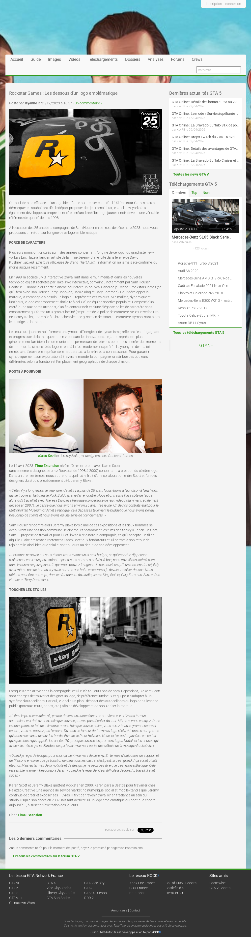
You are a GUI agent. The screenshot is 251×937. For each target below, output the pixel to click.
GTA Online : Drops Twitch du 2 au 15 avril (203, 137)
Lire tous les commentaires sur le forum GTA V (46, 856)
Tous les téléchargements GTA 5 (198, 332)
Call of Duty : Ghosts (181, 883)
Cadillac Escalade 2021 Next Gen (203, 286)
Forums (177, 59)
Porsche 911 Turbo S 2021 (198, 263)
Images (54, 59)
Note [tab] (206, 193)
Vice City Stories (59, 888)
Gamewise (217, 883)
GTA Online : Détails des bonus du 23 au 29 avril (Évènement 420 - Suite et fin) (205, 102)
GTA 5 (13, 893)
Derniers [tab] (179, 192)
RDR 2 (89, 898)
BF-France (137, 893)
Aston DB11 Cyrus (192, 323)
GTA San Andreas (60, 898)
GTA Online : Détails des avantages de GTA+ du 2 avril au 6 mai (205, 149)
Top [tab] (194, 193)
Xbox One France (142, 883)
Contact (135, 910)
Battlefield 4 (175, 888)
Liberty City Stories (61, 893)
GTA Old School (96, 893)
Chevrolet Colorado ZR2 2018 (200, 293)
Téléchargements (103, 59)
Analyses (156, 59)
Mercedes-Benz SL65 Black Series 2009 (206, 237)
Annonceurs (119, 910)
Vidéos (74, 59)
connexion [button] (233, 4)
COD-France (138, 888)
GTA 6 (13, 888)
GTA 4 (51, 883)
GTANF (206, 345)
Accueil (16, 59)
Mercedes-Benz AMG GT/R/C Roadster (207, 278)
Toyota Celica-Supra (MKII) (198, 315)
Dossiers (132, 59)
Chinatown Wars (22, 903)
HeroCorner (174, 893)
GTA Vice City (94, 883)
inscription (214, 4)
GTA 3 (88, 888)
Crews (197, 59)
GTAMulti (16, 898)
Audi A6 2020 (188, 271)
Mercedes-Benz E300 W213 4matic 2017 (209, 300)
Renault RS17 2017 (192, 308)
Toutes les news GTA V (191, 174)
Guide (35, 59)
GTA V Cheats (219, 888)
